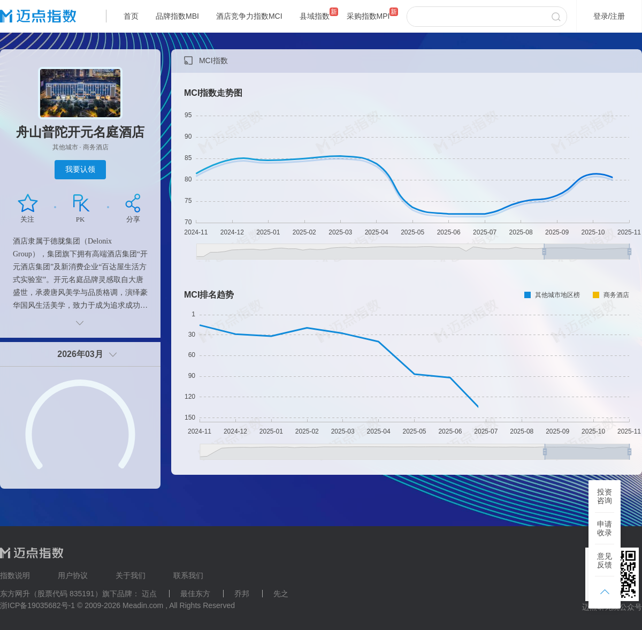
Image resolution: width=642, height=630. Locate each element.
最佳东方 (195, 593)
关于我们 (131, 575)
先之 (280, 593)
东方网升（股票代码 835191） (51, 593)
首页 (131, 16)
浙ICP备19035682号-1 (37, 605)
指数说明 (15, 575)
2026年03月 (80, 354)
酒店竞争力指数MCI (249, 16)
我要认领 (80, 169)
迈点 (149, 593)
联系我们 (188, 575)
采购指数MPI (368, 16)
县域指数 (315, 16)
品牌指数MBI (177, 16)
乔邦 (241, 593)
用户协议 (73, 575)
